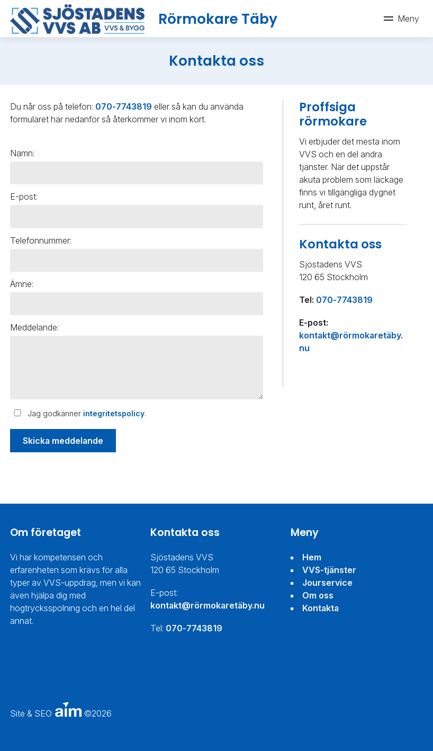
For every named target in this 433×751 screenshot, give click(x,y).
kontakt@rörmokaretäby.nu (207, 605)
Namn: (22, 153)
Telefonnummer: (40, 240)
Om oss (317, 595)
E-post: (24, 196)
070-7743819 (123, 106)
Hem (311, 557)
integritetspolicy (114, 413)
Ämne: (21, 284)
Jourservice (327, 582)
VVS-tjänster (329, 570)
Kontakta (320, 608)
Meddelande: (34, 327)
